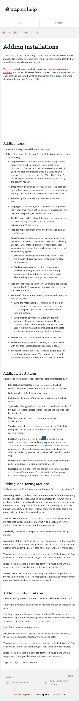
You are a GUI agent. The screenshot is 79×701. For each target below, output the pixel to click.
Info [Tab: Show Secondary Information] (20, 22)
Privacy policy (42, 694)
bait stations (49, 69)
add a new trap (41, 149)
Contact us (59, 694)
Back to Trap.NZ (22, 694)
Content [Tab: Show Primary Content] (59, 22)
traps (39, 69)
